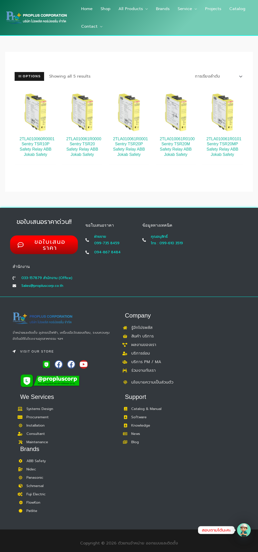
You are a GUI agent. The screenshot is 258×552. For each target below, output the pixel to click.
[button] (145, 9)
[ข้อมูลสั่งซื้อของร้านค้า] (217, 76)
